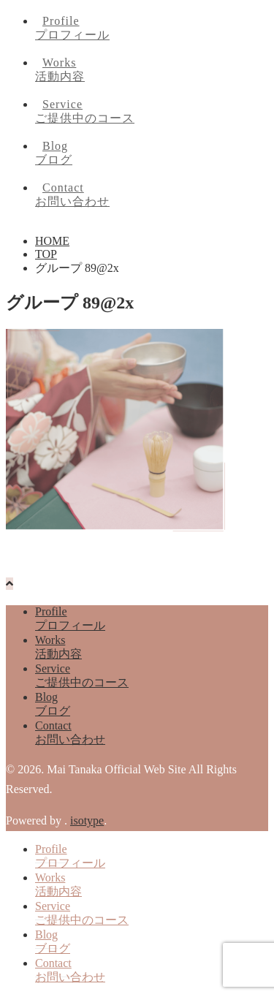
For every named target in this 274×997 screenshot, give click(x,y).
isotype (87, 820)
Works (151, 70)
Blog (151, 154)
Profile (151, 29)
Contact (151, 195)
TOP (46, 254)
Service (151, 112)
